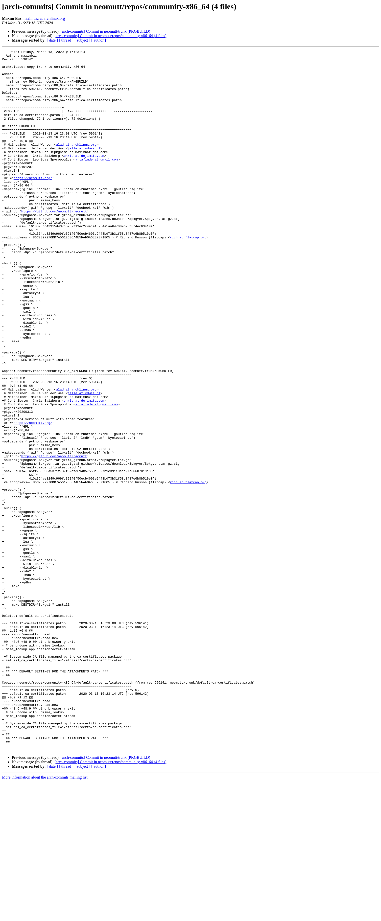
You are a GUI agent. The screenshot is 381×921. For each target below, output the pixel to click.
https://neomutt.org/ (33, 204)
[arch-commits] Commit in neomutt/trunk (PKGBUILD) (105, 31)
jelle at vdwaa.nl (84, 168)
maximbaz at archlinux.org (44, 18)
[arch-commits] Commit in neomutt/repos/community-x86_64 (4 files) (110, 36)
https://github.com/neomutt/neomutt (54, 244)
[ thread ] (66, 40)
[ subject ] (82, 40)
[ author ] (98, 40)
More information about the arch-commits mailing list (45, 917)
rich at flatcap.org (188, 275)
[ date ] (52, 40)
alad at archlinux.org (76, 163)
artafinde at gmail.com (96, 181)
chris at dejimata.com (84, 177)
